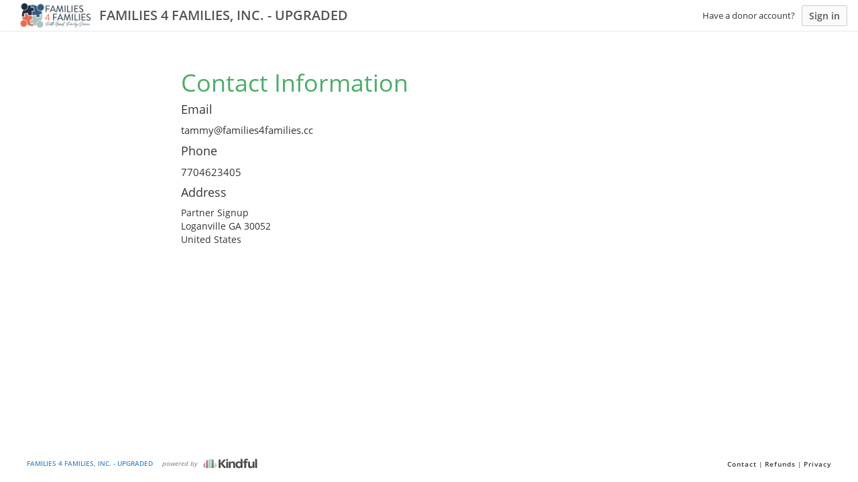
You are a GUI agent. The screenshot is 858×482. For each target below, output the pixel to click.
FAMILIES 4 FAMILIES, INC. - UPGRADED (90, 463)
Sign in (824, 15)
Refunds (780, 464)
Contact (742, 464)
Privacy (817, 464)
